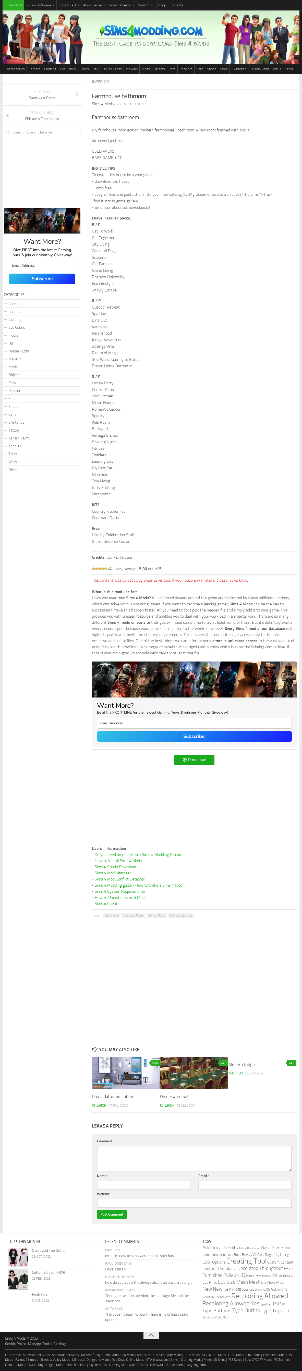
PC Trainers (282, 1360)
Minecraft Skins (214, 1360)
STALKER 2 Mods (214, 1355)
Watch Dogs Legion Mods (46, 1365)
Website (103, 1194)
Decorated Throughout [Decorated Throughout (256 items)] (260, 1268)
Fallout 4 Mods (15, 1365)
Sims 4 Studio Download (115, 866)
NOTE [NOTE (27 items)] (237, 1289)
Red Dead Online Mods (128, 1360)
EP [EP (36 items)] (291, 1269)
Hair (96, 69)
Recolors (185, 69)
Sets (199, 69)
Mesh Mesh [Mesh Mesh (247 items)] (248, 1282)
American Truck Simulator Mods (159, 1355)
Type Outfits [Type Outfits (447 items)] (246, 1310)
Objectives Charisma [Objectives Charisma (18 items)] (253, 1289)
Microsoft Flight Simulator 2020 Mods (108, 1355)
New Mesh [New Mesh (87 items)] (276, 1282)
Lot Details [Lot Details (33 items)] (285, 1276)
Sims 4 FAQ (67, 5)
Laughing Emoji (196, 1365)
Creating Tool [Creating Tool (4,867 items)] (246, 1261)
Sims (224, 69)
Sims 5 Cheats (76, 1365)
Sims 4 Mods (15, 1338)
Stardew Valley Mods (55, 1360)
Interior (100, 81)
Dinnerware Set (174, 1096)
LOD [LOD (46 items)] (274, 1276)
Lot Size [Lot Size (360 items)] (227, 1282)
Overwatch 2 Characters (167, 1365)
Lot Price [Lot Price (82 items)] (209, 1282)
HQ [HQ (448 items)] (241, 1275)
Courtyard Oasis (133, 915)
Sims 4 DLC (146, 5)
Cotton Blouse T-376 (48, 1272)
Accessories (16, 69)
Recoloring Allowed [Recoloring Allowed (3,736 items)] (259, 1296)
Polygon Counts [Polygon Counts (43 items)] (213, 1297)
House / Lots (112, 69)
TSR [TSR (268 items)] (276, 1304)
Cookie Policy (15, 1344)
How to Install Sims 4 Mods (118, 860)
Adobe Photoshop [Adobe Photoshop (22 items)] (249, 1248)
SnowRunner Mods (36, 1355)
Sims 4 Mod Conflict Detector (119, 879)
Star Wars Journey (181, 915)
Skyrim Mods (98, 1365)
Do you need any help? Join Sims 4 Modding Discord (138, 854)
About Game (92, 5)
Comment (104, 1141)
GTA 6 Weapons (157, 1360)
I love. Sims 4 (115, 1269)
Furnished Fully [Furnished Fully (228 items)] (217, 1275)
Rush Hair (39, 1294)
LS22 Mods (13, 1355)
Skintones (239, 69)
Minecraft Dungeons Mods (91, 1360)
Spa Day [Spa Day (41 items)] (265, 1304)
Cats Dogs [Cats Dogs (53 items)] (265, 1255)
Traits (12, 454)
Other (289, 69)
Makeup (132, 69)
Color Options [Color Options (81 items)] (213, 1262)
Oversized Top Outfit (48, 1250)
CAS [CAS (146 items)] (253, 1254)
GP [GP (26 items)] (235, 1276)
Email (203, 1176)
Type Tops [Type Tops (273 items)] (272, 1311)
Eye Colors (68, 69)
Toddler (14, 446)
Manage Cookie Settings (47, 1344)
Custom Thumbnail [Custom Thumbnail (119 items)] (219, 1268)
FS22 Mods (192, 1355)
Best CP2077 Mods (258, 1360)
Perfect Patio (156, 915)
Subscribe (42, 279)
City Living (111, 915)
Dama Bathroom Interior (114, 1096)
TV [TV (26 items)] (283, 1304)
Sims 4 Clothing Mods (186, 1360)
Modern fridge (241, 1064)
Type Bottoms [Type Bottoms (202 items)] (217, 1311)
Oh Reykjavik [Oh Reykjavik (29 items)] (274, 1289)
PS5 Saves (235, 1360)
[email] (194, 723)
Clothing (50, 69)
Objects (159, 69)
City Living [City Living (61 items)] (281, 1254)
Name (102, 1176)
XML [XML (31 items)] (225, 1317)
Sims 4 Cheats (120, 5)
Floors (84, 69)
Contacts (176, 5)
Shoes (211, 69)
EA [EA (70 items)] (286, 1268)
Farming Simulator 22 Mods (128, 1365)
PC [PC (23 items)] (285, 1289)
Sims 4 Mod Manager (113, 873)
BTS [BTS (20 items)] (230, 1255)
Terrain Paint (259, 69)
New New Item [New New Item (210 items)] (217, 1289)
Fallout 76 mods (26, 1360)
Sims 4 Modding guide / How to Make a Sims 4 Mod (138, 885)
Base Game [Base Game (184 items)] (272, 1248)
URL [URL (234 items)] (287, 1311)
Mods (145, 69)
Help (162, 5)
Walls (277, 69)
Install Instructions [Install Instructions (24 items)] (258, 1276)
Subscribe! (194, 736)
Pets (172, 69)
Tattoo (13, 430)
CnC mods (253, 1355)
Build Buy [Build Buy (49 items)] (241, 1255)
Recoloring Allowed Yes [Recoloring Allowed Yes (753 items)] (231, 1303)
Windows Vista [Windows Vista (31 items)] (212, 1317)
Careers (34, 69)
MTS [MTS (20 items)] (264, 1282)
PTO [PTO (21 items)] (228, 1297)
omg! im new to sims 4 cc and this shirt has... (140, 1256)
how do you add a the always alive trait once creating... (148, 1282)
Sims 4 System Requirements (120, 891)
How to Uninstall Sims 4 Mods (120, 897)
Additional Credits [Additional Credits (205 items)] (220, 1248)
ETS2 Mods (236, 1355)
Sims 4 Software (38, 5)
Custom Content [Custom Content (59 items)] (280, 1262)
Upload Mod (13, 5)
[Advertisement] (194, 803)
